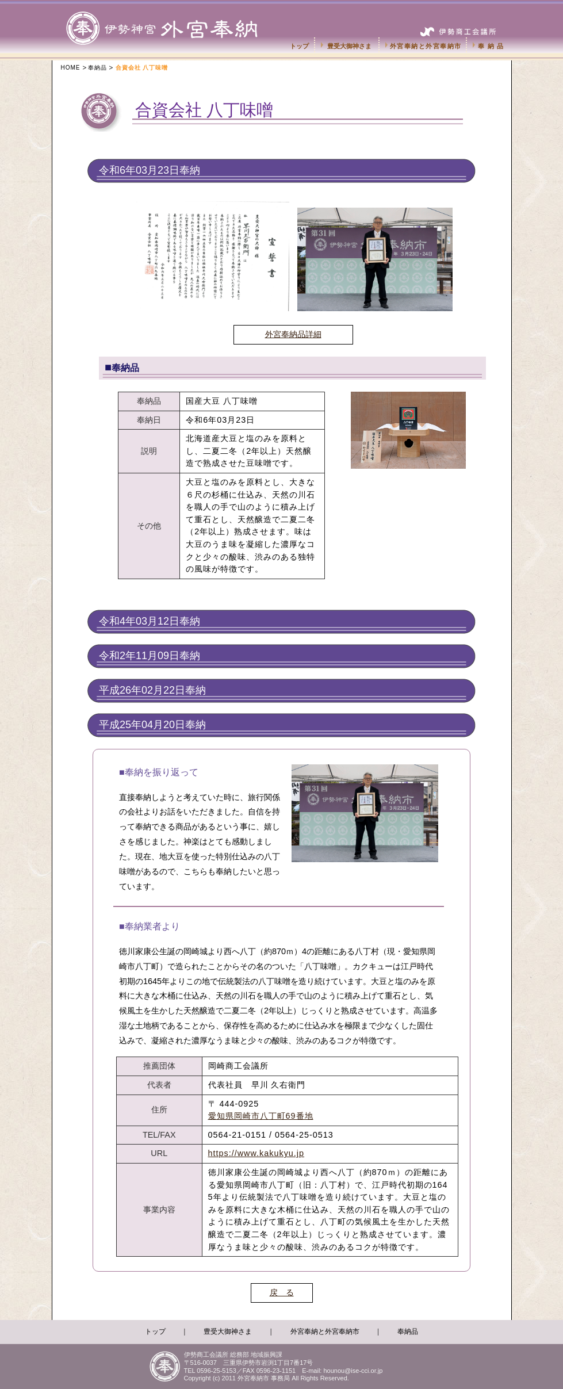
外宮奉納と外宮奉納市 (425, 46)
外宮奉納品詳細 (293, 334)
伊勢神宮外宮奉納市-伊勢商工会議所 (174, 17)
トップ (299, 46)
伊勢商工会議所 (460, 26)
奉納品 (492, 46)
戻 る (282, 1292)
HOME (71, 67)
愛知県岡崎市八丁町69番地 (260, 1115)
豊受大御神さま (349, 46)
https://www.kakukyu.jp (256, 1153)
